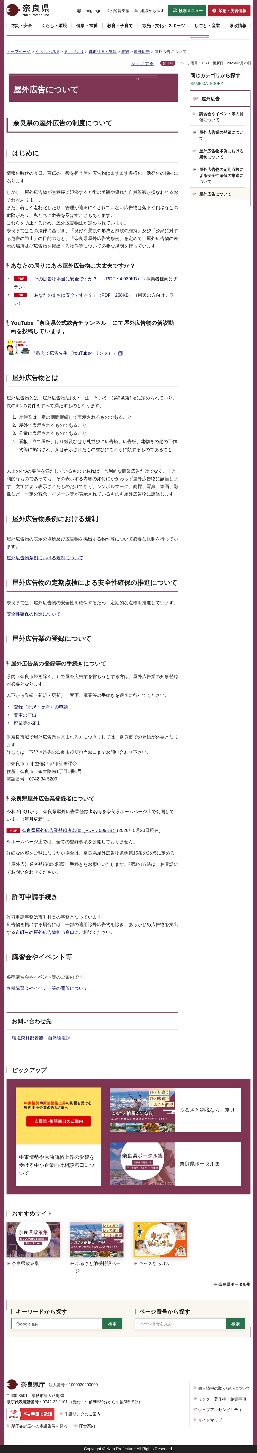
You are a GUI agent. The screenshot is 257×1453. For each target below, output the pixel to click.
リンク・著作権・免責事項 (222, 1399)
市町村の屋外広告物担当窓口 (45, 932)
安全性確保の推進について (34, 614)
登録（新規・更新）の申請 (41, 706)
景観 (125, 51)
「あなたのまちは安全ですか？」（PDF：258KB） (81, 295)
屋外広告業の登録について (221, 135)
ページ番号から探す (164, 1312)
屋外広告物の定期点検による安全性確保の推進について (221, 175)
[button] (89, 11)
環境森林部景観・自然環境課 (43, 1038)
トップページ (19, 51)
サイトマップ (210, 1420)
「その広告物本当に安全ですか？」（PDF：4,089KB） (85, 278)
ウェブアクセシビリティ (220, 1410)
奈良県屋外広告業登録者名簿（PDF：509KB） (69, 830)
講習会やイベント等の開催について (221, 117)
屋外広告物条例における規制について (45, 557)
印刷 (170, 63)
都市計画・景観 (103, 51)
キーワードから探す (41, 1312)
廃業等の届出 (27, 723)
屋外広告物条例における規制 (55, 519)
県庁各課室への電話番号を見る (39, 1426)
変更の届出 (25, 715)
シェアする (142, 63)
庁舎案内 (87, 1426)
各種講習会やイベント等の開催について (47, 988)
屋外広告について (215, 194)
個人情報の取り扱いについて (224, 1388)
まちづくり (74, 51)
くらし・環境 (47, 51)
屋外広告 (142, 51)
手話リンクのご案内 (83, 1414)
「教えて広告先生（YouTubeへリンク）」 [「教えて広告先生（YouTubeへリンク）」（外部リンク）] (74, 353)
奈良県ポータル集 (234, 1284)
